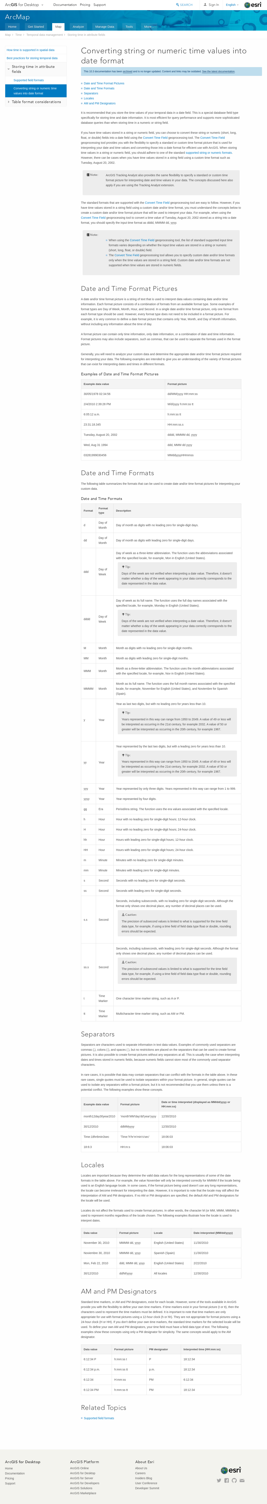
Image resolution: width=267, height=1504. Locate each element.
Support (100, 5)
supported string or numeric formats (209, 152)
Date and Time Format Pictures (104, 83)
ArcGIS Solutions (81, 1488)
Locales (89, 98)
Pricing (85, 5)
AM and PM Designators (100, 103)
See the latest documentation (218, 71)
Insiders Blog (143, 1478)
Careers (140, 1473)
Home (12, 26)
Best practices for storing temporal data (32, 58)
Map (58, 26)
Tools (129, 26)
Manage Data (104, 26)
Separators (91, 93)
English (231, 4)
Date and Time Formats (99, 88)
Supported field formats (29, 80)
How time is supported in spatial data (30, 50)
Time (18, 34)
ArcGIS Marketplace (83, 1493)
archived (127, 71)
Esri (253, 5)
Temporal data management (45, 34)
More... (149, 26)
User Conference (146, 1483)
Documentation (65, 5)
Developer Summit (147, 1488)
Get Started (36, 26)
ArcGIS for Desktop (82, 1473)
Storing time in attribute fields (86, 34)
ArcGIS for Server (81, 1478)
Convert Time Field (155, 137)
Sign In (214, 5)
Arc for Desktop (22, 4)
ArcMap (17, 17)
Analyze (78, 26)
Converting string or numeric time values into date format (35, 91)
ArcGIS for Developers (84, 1483)
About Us (141, 1468)
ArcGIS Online (79, 1468)
